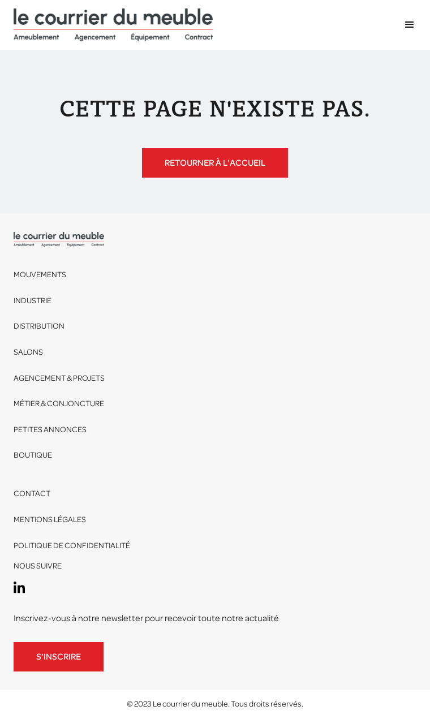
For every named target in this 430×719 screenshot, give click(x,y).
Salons (28, 352)
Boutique (33, 455)
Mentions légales (50, 519)
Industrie (32, 300)
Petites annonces (50, 429)
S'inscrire (58, 656)
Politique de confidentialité (72, 545)
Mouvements (40, 274)
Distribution (39, 326)
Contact (32, 493)
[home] (113, 24)
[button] (404, 25)
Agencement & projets (59, 378)
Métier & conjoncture (59, 403)
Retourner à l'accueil (215, 162)
